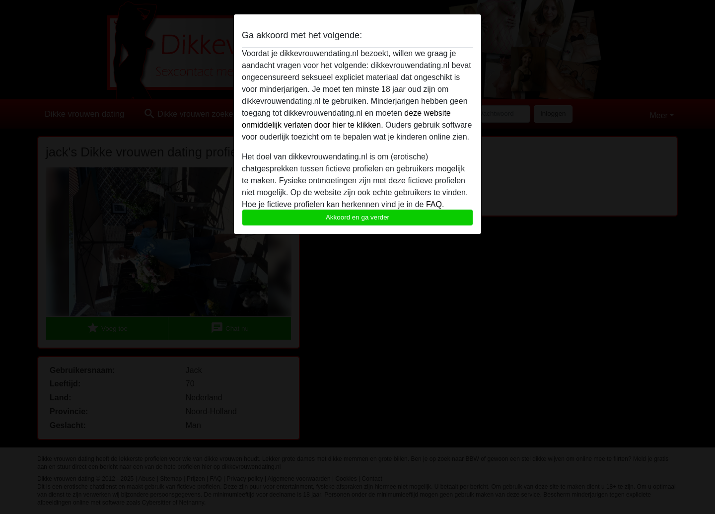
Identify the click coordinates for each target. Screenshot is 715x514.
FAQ (434, 204)
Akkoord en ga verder (357, 217)
